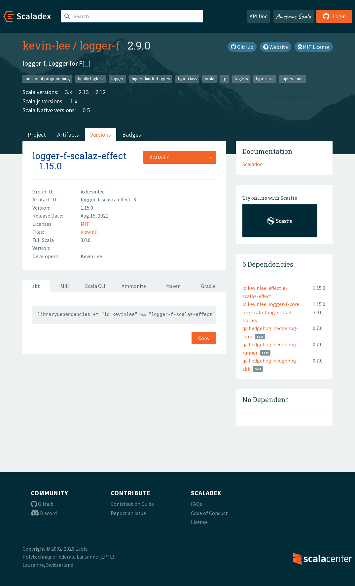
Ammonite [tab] (134, 286)
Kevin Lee (91, 256)
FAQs (196, 503)
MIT (85, 224)
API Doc (258, 16)
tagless (241, 79)
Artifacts (68, 134)
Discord (44, 513)
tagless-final (292, 79)
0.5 (86, 110)
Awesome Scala (293, 16)
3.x (68, 92)
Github (42, 503)
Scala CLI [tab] (95, 286)
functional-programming (47, 79)
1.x (73, 101)
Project (37, 134)
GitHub (242, 47)
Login (334, 16)
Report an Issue (128, 513)
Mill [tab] (64, 286)
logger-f (100, 45)
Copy (203, 338)
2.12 (100, 92)
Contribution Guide (132, 503)
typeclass (264, 79)
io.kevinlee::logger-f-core (271, 304)
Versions (100, 134)
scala (209, 79)
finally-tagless (90, 79)
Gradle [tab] (208, 286)
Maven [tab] (173, 286)
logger (117, 79)
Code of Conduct (209, 513)
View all (89, 231)
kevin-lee (46, 45)
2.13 (84, 92)
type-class (187, 79)
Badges (131, 134)
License (199, 522)
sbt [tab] (36, 286)
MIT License (314, 47)
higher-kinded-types (151, 79)
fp (225, 79)
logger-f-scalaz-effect (79, 156)
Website (275, 47)
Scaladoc (252, 164)
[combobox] (179, 157)
